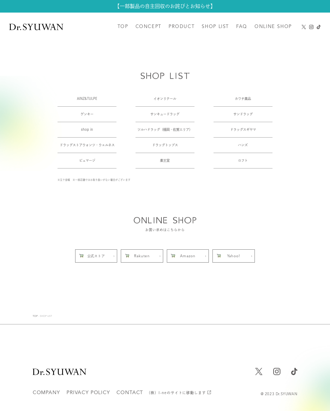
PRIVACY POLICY (88, 392)
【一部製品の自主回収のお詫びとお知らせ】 (165, 6)
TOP (35, 316)
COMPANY (46, 392)
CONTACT (161, 392)
